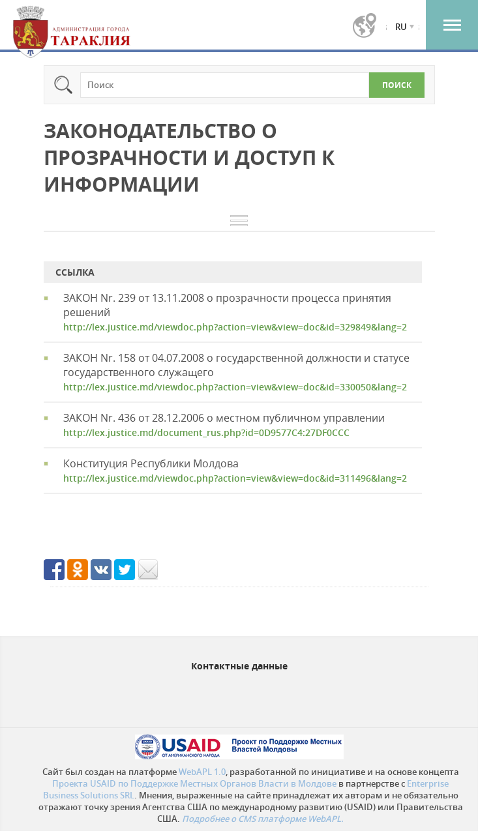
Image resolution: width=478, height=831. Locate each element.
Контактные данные (239, 666)
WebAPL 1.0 (202, 772)
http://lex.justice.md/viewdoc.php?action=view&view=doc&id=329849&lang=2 (235, 327)
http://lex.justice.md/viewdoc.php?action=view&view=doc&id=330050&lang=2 (235, 387)
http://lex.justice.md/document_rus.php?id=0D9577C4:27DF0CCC (206, 432)
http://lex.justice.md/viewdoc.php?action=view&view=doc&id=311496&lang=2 (235, 478)
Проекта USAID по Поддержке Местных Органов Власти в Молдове (194, 783)
